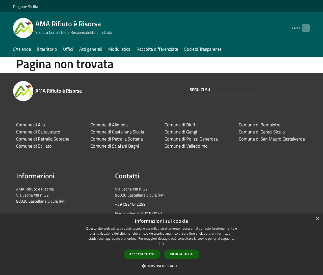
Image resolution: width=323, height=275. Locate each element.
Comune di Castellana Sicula (117, 131)
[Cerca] (304, 28)
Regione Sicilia (25, 7)
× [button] (317, 219)
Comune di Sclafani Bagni (114, 146)
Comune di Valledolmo (186, 146)
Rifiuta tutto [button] (182, 254)
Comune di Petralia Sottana (116, 138)
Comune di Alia (30, 124)
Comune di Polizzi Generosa (191, 138)
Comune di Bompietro (260, 124)
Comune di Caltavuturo (38, 131)
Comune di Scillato (34, 146)
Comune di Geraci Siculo (262, 131)
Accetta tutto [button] (142, 254)
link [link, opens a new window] (161, 243)
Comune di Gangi (181, 131)
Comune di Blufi (180, 124)
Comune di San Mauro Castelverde (272, 138)
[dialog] (161, 244)
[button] (161, 266)
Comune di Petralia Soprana (42, 138)
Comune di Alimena (109, 124)
